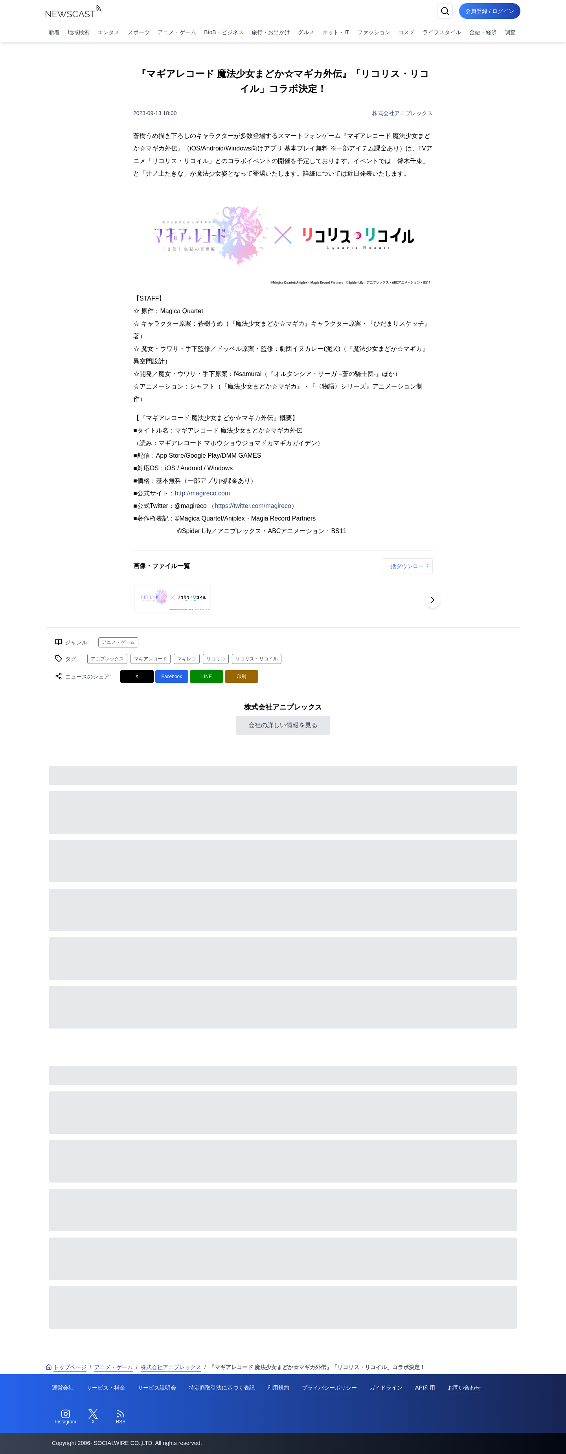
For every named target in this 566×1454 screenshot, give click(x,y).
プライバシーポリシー (329, 1387)
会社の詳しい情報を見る (283, 725)
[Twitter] (93, 1417)
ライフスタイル (442, 32)
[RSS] (120, 1417)
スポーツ (139, 32)
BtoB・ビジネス (223, 32)
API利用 (425, 1387)
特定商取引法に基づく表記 (222, 1387)
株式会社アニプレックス (402, 113)
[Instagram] (65, 1417)
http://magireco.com (202, 493)
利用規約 (278, 1387)
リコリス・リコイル (256, 659)
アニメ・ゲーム (177, 32)
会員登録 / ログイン (489, 11)
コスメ (406, 32)
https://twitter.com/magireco (253, 505)
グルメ (306, 32)
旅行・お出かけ (271, 32)
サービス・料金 (105, 1387)
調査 (510, 32)
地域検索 (79, 32)
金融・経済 (483, 32)
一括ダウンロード (407, 566)
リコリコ (215, 659)
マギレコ (186, 659)
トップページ (66, 1367)
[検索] (445, 11)
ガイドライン (385, 1387)
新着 (54, 32)
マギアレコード (150, 659)
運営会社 (63, 1387)
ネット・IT (335, 32)
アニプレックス (107, 659)
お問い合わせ (464, 1387)
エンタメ (108, 32)
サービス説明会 (157, 1387)
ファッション (373, 32)
